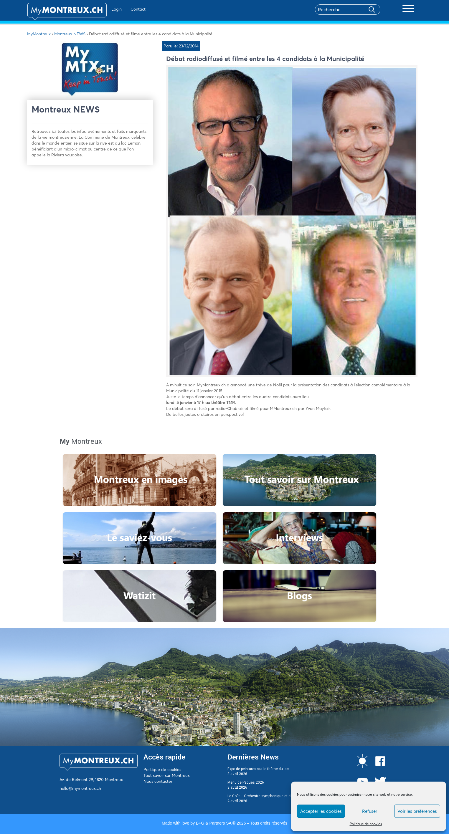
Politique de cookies (366, 824)
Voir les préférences (417, 811)
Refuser (369, 811)
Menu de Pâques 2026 (245, 782)
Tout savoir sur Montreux (166, 775)
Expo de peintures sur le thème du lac (258, 769)
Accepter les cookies (321, 811)
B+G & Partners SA (213, 823)
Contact (120, 9)
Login (99, 9)
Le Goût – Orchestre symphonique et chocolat (265, 796)
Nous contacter (157, 781)
